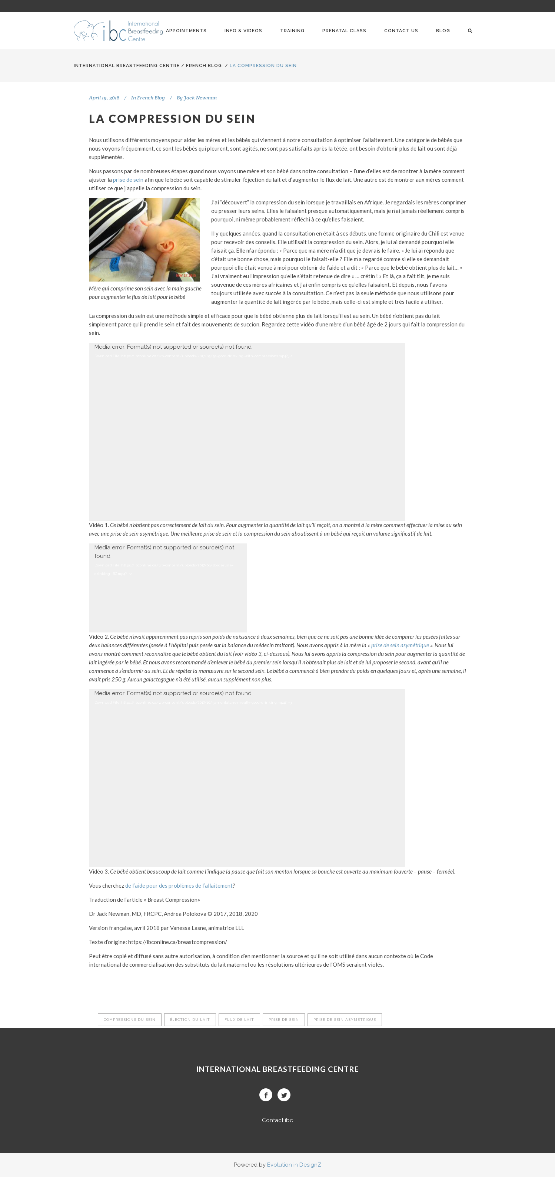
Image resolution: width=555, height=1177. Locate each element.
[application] (247, 432)
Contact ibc (277, 1120)
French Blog (204, 65)
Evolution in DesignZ (294, 1164)
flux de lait (239, 1019)
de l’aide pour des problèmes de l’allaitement (179, 885)
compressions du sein (130, 1019)
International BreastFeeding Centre (127, 65)
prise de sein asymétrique (400, 645)
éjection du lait (190, 1019)
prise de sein (128, 179)
